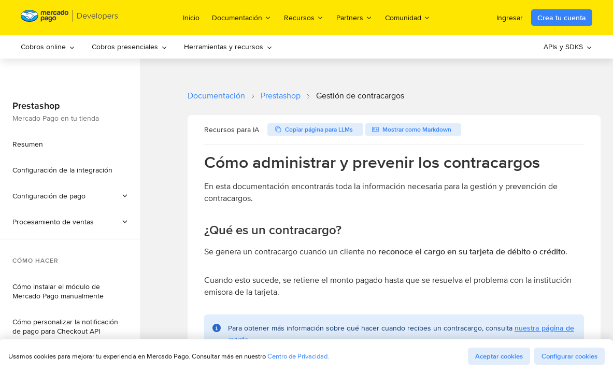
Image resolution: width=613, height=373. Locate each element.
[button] (70, 221)
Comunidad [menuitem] (408, 17)
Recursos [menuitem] (304, 17)
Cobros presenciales (129, 46)
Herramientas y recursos (228, 46)
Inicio (191, 17)
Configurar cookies (569, 356)
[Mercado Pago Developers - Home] (70, 18)
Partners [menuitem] (354, 17)
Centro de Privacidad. (298, 356)
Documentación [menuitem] (242, 17)
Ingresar (509, 17)
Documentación (216, 96)
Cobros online (48, 46)
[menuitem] (48, 46)
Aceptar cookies (499, 356)
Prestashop (281, 96)
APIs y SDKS (568, 46)
